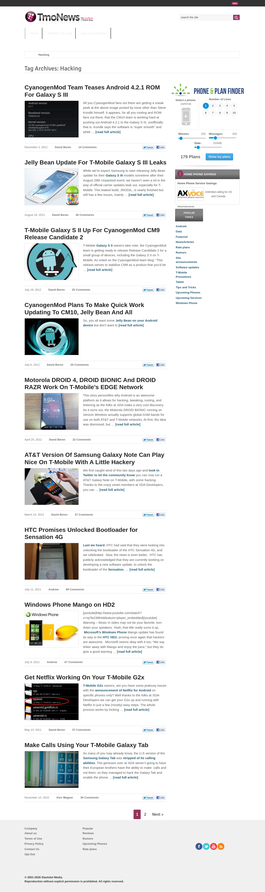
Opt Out (30, 854)
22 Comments (81, 439)
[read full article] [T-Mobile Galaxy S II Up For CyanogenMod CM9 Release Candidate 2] (99, 270)
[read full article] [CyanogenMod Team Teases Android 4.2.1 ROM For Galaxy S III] (108, 132)
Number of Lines (220, 99)
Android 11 (100, 42)
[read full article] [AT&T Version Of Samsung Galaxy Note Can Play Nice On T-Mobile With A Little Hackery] (112, 489)
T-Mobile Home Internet (170, 42)
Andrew (53, 589)
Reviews (88, 833)
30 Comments (85, 214)
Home (34, 33)
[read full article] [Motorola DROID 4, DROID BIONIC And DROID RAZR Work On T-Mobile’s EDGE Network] (127, 424)
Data (179, 231)
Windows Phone (186, 303)
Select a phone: (186, 102)
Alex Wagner (64, 797)
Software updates (187, 267)
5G (54, 42)
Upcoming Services (189, 297)
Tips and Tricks (186, 287)
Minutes (183, 133)
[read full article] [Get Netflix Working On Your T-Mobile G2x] (136, 709)
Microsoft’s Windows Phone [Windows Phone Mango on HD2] (105, 632)
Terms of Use (33, 838)
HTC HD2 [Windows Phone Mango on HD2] (110, 637)
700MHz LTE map (60, 33)
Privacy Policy (34, 843)
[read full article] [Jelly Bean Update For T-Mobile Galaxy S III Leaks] (141, 195)
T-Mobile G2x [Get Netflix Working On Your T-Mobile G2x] (93, 685)
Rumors (181, 252)
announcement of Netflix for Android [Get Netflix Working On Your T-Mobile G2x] (123, 690)
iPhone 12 (75, 42)
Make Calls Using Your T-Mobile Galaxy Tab (86, 745)
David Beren (63, 147)
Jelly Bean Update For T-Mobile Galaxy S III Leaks (95, 162)
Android (181, 226)
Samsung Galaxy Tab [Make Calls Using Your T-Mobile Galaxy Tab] (99, 758)
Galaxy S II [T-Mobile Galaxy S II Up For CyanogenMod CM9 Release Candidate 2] (104, 245)
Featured (182, 236)
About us (31, 833)
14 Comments (87, 147)
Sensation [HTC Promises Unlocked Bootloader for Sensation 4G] (116, 569)
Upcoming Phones (94, 33)
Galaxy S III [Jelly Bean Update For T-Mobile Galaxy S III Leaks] (114, 175)
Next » (157, 814)
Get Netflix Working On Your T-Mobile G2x (84, 677)
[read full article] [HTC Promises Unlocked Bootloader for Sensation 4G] (142, 569)
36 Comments (89, 797)
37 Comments (84, 514)
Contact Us (32, 849)
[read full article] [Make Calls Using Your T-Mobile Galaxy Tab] (125, 777)
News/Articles (185, 242)
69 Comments (75, 589)
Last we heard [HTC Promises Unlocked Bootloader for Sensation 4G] (94, 545)
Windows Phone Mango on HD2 (70, 604)
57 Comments (81, 729)
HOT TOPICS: (36, 42)
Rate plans (183, 247)
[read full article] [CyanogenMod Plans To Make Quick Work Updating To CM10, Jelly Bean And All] (131, 325)
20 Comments (79, 364)
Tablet (180, 282)
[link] (190, 194)
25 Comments (81, 289)
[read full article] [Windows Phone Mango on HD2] (129, 651)
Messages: (223, 134)
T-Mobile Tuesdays (131, 42)
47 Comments (73, 662)
